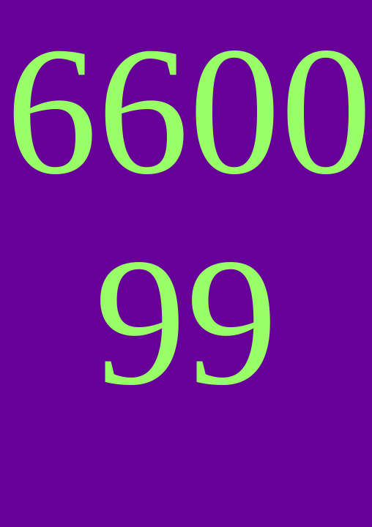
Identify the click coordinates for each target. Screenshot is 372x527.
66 (97, 111)
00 (280, 111)
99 (186, 321)
